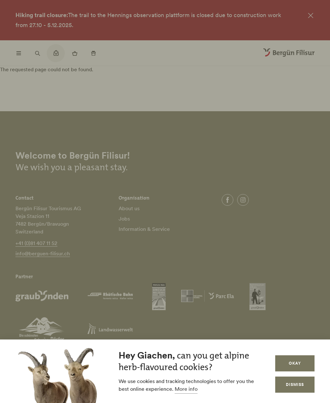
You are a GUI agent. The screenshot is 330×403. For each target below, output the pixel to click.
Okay (295, 363)
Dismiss (295, 384)
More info (186, 389)
